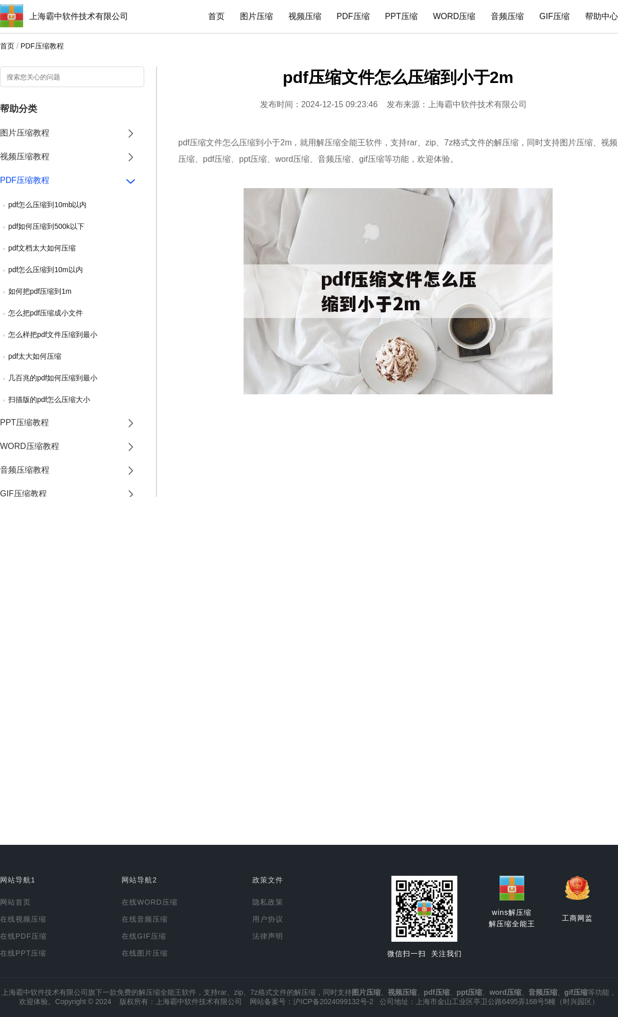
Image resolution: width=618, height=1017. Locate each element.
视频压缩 (304, 16)
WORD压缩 (454, 16)
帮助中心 (601, 16)
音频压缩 (507, 16)
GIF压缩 (554, 16)
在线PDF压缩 (23, 936)
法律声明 (267, 936)
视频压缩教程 (24, 156)
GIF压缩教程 (23, 493)
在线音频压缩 (145, 919)
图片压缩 (256, 16)
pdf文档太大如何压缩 (42, 248)
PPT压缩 (401, 16)
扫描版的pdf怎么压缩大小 (49, 399)
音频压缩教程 (24, 469)
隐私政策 (267, 902)
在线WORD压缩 (149, 902)
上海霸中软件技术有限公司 (78, 16)
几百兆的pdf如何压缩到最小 (52, 378)
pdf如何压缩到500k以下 (46, 226)
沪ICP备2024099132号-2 (333, 1001)
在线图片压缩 (145, 953)
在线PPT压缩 (23, 953)
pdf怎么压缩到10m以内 (45, 269)
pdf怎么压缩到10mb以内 (47, 205)
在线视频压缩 (23, 919)
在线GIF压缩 (144, 936)
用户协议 (267, 919)
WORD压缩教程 (29, 446)
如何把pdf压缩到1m (40, 291)
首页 (216, 16)
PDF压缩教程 (42, 46)
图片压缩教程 (24, 132)
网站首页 (15, 902)
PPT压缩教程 (24, 422)
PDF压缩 (353, 16)
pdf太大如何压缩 (34, 356)
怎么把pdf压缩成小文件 (45, 313)
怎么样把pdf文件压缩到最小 (52, 334)
